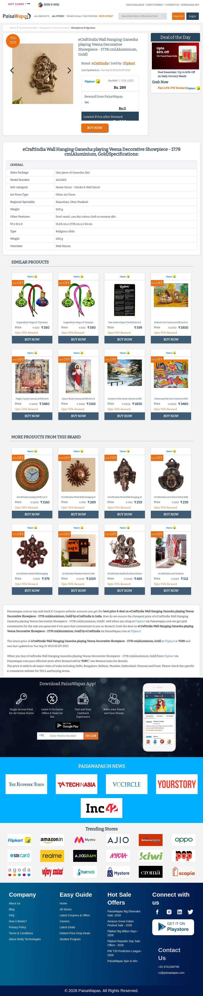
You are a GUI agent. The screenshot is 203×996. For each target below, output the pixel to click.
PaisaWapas (90, 990)
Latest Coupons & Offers (75, 915)
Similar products (30, 262)
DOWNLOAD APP (190, 5)
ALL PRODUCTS (42, 16)
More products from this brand (46, 437)
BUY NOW (94, 128)
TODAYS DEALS (74, 16)
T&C (86, 102)
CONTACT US (172, 5)
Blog (11, 909)
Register (178, 16)
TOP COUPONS (90, 16)
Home (63, 903)
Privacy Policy (17, 927)
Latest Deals (67, 927)
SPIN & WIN (48, 4)
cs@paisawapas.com (171, 972)
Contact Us (169, 954)
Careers (65, 921)
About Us (14, 903)
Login (192, 16)
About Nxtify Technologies (25, 939)
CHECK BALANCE (135, 5)
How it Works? (18, 921)
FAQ (11, 915)
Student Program (70, 939)
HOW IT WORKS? (155, 5)
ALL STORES (58, 16)
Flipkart (129, 63)
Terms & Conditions (21, 933)
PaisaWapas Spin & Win (122, 961)
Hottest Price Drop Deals (75, 933)
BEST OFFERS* (106, 16)
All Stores (66, 909)
